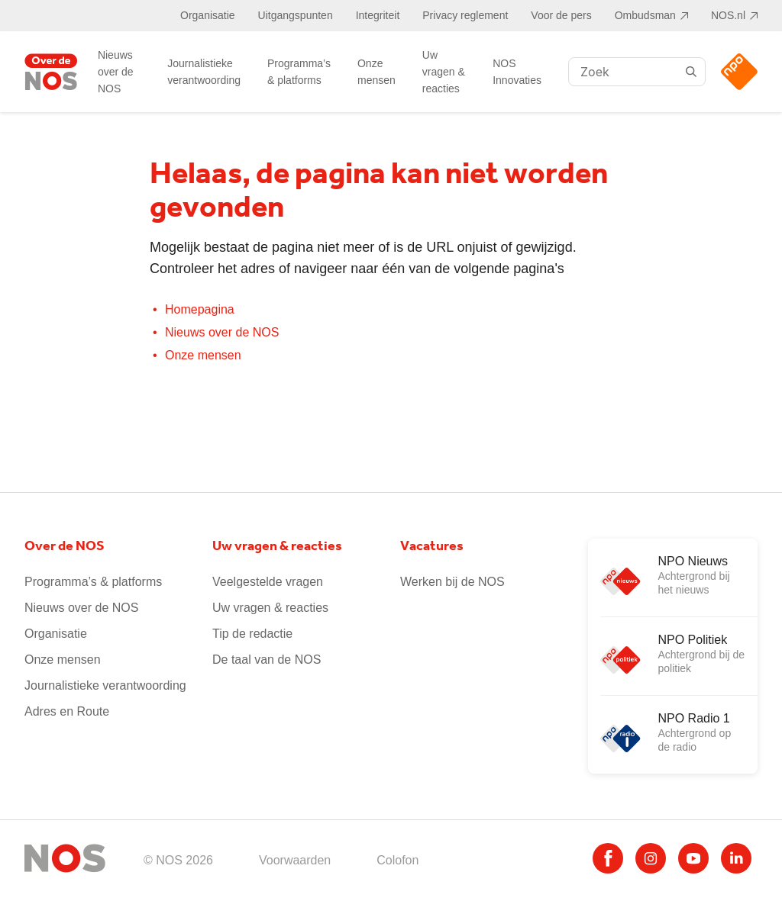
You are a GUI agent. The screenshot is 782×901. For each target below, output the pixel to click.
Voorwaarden (295, 860)
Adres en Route (66, 711)
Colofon (397, 860)
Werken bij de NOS (452, 581)
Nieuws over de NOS (116, 72)
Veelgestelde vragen (267, 581)
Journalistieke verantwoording (204, 71)
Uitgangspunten (295, 15)
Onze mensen (376, 71)
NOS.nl (728, 15)
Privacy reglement (465, 15)
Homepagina (199, 309)
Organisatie (207, 15)
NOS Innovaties (517, 71)
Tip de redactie (252, 633)
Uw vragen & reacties (443, 72)
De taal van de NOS (266, 659)
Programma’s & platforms (299, 71)
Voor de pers (561, 15)
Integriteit (378, 15)
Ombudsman (645, 15)
